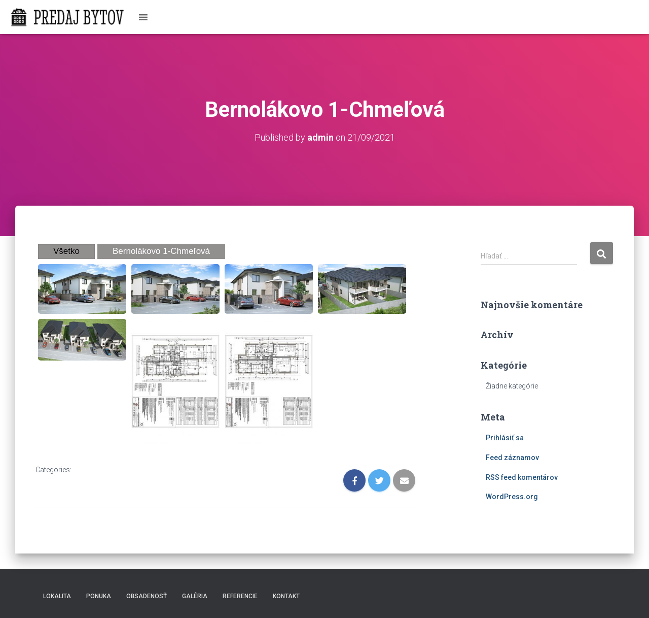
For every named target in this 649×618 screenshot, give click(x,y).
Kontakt (286, 596)
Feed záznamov (512, 457)
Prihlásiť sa (505, 438)
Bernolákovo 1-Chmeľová (161, 251)
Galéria (194, 596)
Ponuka (98, 596)
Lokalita (57, 596)
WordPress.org (512, 497)
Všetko (66, 251)
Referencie (240, 596)
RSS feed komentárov (522, 477)
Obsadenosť (146, 596)
